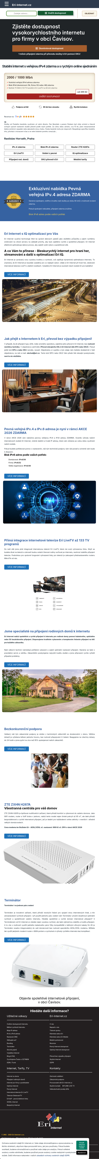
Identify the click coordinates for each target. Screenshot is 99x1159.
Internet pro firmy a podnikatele (18, 1083)
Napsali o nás (54, 1027)
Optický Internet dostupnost (59, 1050)
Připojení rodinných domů (16, 1079)
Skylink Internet (55, 1059)
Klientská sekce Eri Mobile (59, 1037)
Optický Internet (12, 1086)
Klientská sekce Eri (56, 1034)
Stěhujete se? (11, 1040)
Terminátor (11, 1047)
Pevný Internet (12, 1089)
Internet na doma (13, 1076)
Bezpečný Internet (13, 1105)
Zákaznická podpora (57, 1079)
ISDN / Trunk (11, 1063)
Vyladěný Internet (13, 1053)
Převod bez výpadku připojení (60, 1056)
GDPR (52, 1063)
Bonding (10, 1043)
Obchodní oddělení (56, 1076)
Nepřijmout (82, 1153)
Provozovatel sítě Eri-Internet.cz (61, 1083)
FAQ (13, 1056)
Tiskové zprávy (55, 1030)
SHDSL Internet (12, 1102)
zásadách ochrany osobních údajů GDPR (53, 1155)
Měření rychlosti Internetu (16, 1027)
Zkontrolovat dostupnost (49, 48)
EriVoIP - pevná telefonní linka (17, 1099)
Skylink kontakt (55, 1086)
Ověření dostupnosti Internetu (17, 1024)
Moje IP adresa (12, 1030)
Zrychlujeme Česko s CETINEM (18, 1059)
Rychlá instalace (78, 107)
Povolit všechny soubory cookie (82, 1145)
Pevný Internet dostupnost (59, 1047)
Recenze (53, 1043)
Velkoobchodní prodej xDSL (59, 1089)
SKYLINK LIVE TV (68, 1086)
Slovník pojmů (12, 1050)
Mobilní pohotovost (56, 1040)
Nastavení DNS (12, 1037)
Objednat (89, 14)
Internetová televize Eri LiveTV (17, 1092)
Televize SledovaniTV (14, 1096)
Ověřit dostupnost (55, 13)
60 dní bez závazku (49, 107)
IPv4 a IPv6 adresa (13, 1034)
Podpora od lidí (20, 107)
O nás (52, 1024)
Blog (8, 1056)
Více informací (16, 274)
